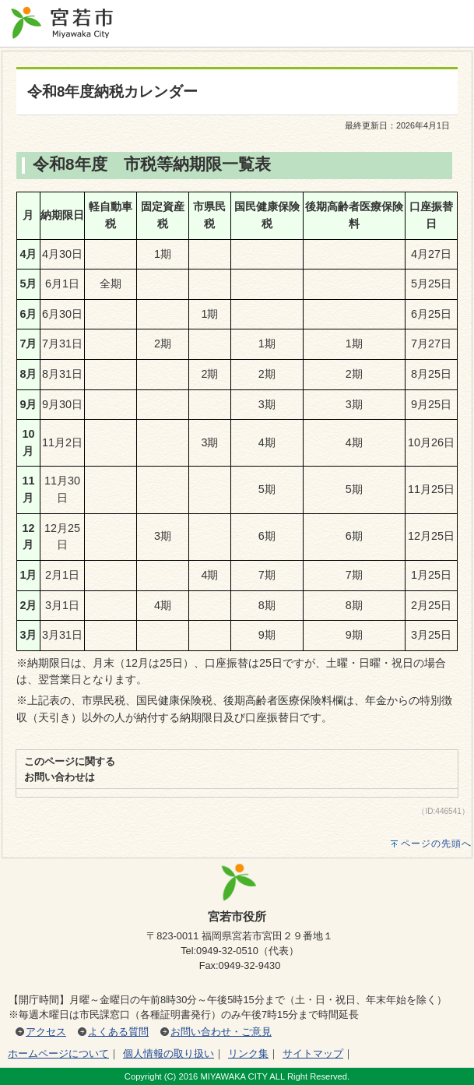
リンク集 (248, 1053)
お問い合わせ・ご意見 (221, 1031)
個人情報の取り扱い (168, 1053)
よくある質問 (118, 1031)
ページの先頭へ (436, 843)
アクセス (46, 1031)
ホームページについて (58, 1053)
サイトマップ (313, 1053)
